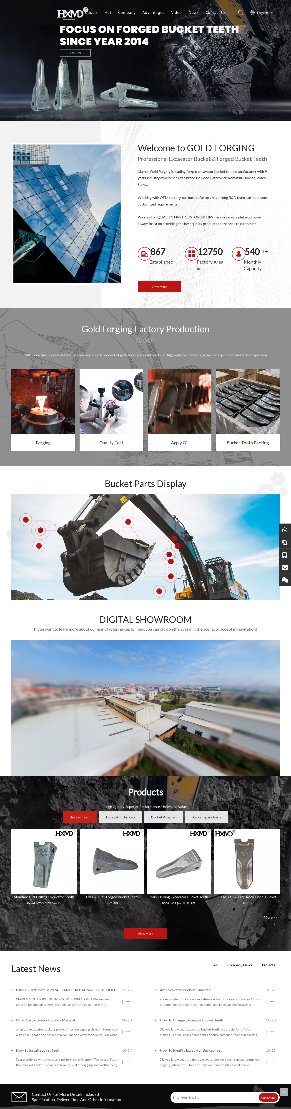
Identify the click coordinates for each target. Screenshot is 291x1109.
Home (68, 12)
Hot (108, 12)
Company (127, 12)
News (193, 12)
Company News (239, 965)
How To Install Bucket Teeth (38, 1050)
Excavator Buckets (120, 817)
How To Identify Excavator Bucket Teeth (191, 1050)
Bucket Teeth (80, 817)
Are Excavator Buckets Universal (185, 990)
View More (75, 52)
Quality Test (111, 442)
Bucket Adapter (163, 817)
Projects (268, 965)
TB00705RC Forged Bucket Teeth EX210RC (112, 900)
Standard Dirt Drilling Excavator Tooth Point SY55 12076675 (44, 900)
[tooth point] (111, 402)
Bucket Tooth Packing (248, 442)
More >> (270, 917)
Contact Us (216, 12)
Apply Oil (179, 442)
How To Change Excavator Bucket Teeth (191, 1020)
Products (89, 12)
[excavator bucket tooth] (248, 402)
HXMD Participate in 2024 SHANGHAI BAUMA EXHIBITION (65, 990)
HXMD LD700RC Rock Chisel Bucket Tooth (247, 900)
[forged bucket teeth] (43, 402)
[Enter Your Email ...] (214, 1097)
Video (176, 12)
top (284, 1092)
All (215, 965)
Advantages (153, 12)
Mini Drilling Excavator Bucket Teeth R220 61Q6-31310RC (179, 900)
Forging (43, 442)
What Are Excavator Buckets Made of (45, 1020)
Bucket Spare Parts (206, 817)
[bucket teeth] (179, 402)
